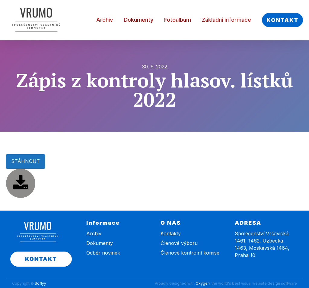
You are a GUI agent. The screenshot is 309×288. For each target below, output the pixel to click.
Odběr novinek (103, 253)
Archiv (104, 20)
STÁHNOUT (25, 161)
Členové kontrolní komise (190, 253)
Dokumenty (138, 20)
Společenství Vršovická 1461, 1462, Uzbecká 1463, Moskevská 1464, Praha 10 (262, 244)
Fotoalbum (177, 20)
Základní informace (226, 20)
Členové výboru (179, 243)
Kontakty (171, 233)
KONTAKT (282, 20)
